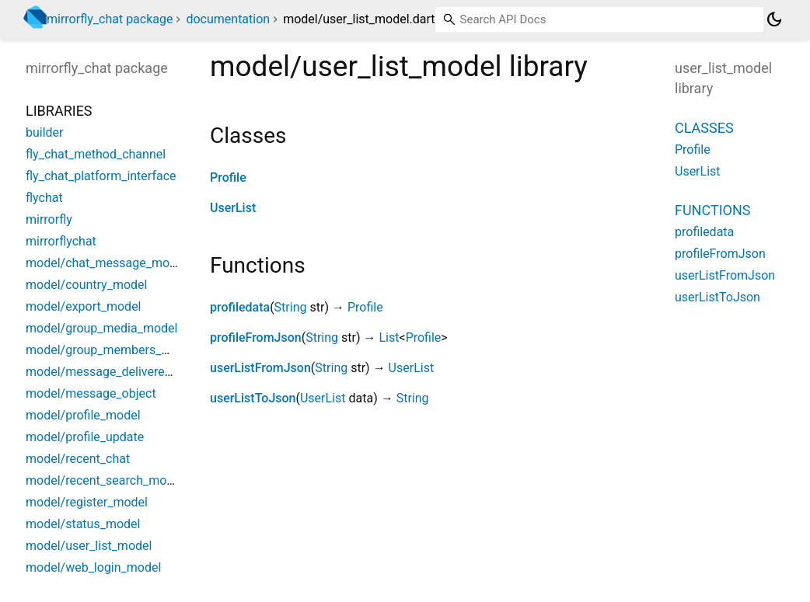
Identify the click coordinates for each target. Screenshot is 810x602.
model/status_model (83, 524)
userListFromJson (260, 367)
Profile (228, 177)
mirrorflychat (61, 241)
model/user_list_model (89, 545)
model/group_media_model (101, 328)
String (290, 307)
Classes (704, 128)
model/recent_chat (78, 458)
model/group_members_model (111, 350)
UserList (233, 207)
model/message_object (91, 393)
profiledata (240, 307)
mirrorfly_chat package (110, 19)
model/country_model (86, 284)
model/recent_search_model (104, 480)
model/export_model (83, 306)
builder (45, 132)
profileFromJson (256, 337)
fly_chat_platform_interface (101, 176)
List (389, 337)
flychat (44, 197)
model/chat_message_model (106, 263)
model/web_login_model (93, 567)
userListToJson (253, 398)
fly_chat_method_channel (96, 154)
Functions (712, 210)
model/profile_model (83, 415)
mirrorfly (49, 219)
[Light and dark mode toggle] (774, 19)
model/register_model (87, 502)
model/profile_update (85, 437)
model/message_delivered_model (119, 371)
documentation (228, 19)
